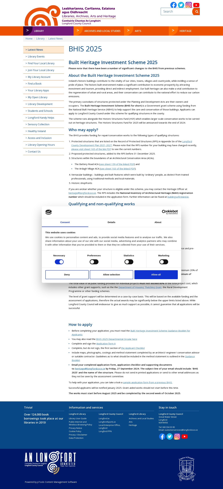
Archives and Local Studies (141, 418)
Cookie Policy (75, 431)
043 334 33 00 (168, 427)
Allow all (156, 274)
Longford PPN (105, 431)
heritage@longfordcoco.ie (82, 192)
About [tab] (158, 222)
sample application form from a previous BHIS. (147, 382)
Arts (131, 421)
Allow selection (111, 274)
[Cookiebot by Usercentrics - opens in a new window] (164, 212)
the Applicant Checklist (133, 348)
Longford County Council (111, 414)
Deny (67, 274)
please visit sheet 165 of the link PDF (91, 149)
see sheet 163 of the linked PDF (118, 168)
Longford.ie (104, 418)
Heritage (133, 425)
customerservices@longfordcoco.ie (181, 429)
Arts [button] (138, 31)
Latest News (55, 38)
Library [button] (39, 31)
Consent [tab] (65, 222)
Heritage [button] (185, 31)
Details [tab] (111, 222)
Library (40, 38)
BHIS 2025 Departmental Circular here (116, 339)
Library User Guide (78, 418)
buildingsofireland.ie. (178, 196)
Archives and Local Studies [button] (102, 31)
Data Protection (76, 438)
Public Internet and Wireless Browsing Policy (80, 423)
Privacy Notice (75, 428)
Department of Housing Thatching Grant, (140, 287)
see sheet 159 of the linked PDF (117, 164)
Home (29, 38)
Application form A (106, 343)
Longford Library (77, 414)
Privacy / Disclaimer (78, 434)
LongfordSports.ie (107, 421)
